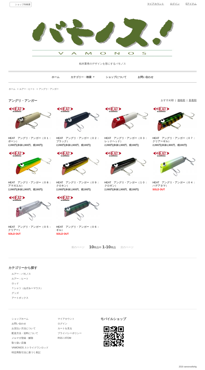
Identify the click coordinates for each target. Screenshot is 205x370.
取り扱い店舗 (19, 342)
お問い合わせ (145, 77)
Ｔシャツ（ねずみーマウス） (27, 288)
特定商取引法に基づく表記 (26, 352)
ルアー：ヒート (27, 89)
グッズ (15, 293)
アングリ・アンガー (49, 89)
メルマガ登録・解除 (22, 338)
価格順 (181, 100)
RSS (60, 338)
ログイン (175, 3)
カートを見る (65, 328)
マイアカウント (155, 3)
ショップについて (116, 77)
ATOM (67, 338)
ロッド (15, 283)
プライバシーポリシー (70, 333)
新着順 (193, 100)
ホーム (55, 77)
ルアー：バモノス (21, 273)
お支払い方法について (24, 328)
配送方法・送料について (25, 333)
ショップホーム (20, 318)
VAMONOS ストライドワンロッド (30, 347)
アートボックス (20, 297)
